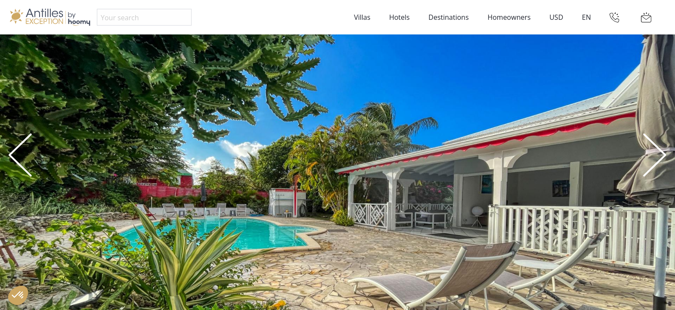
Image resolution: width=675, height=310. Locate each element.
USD (556, 17)
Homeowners (508, 17)
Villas (362, 17)
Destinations (448, 17)
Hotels (399, 17)
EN (586, 17)
